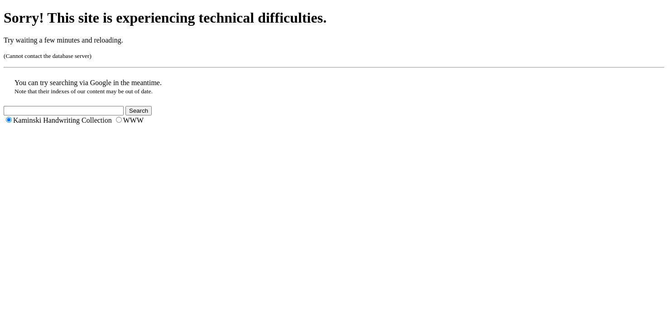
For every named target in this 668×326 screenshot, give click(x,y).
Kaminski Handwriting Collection (62, 120)
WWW (133, 120)
